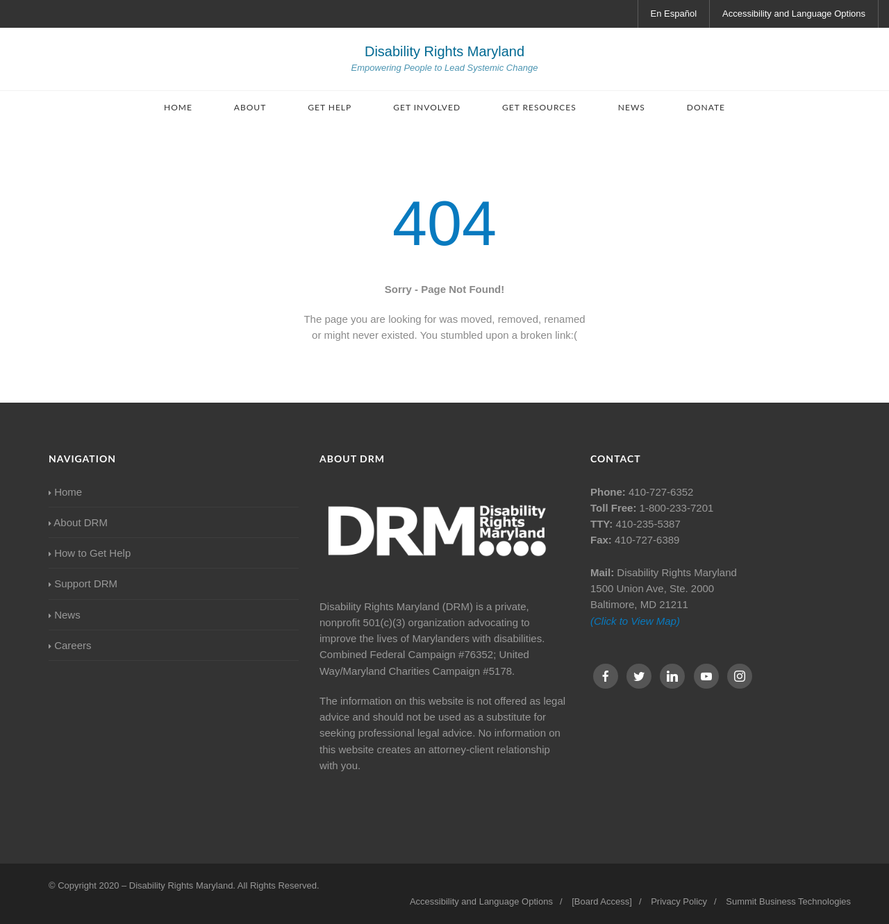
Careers (70, 645)
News (631, 107)
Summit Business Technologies (788, 901)
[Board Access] (602, 901)
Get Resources (539, 107)
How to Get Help (90, 553)
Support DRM (83, 583)
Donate (706, 107)
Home (178, 107)
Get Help (329, 107)
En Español (674, 13)
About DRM (78, 522)
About (250, 107)
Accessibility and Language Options (793, 13)
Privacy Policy (679, 901)
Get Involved (426, 107)
